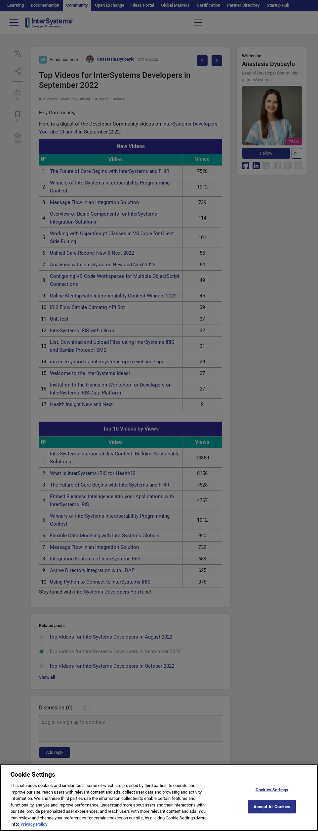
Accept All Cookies (272, 812)
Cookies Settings (272, 796)
